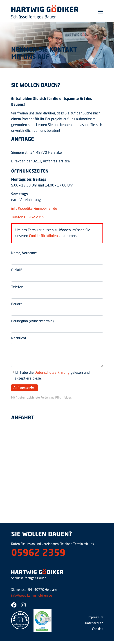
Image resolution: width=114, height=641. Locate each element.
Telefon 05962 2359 (27, 217)
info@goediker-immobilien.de (34, 209)
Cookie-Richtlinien (43, 236)
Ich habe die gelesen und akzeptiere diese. (52, 375)
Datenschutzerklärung (52, 373)
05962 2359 (38, 553)
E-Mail (16, 270)
